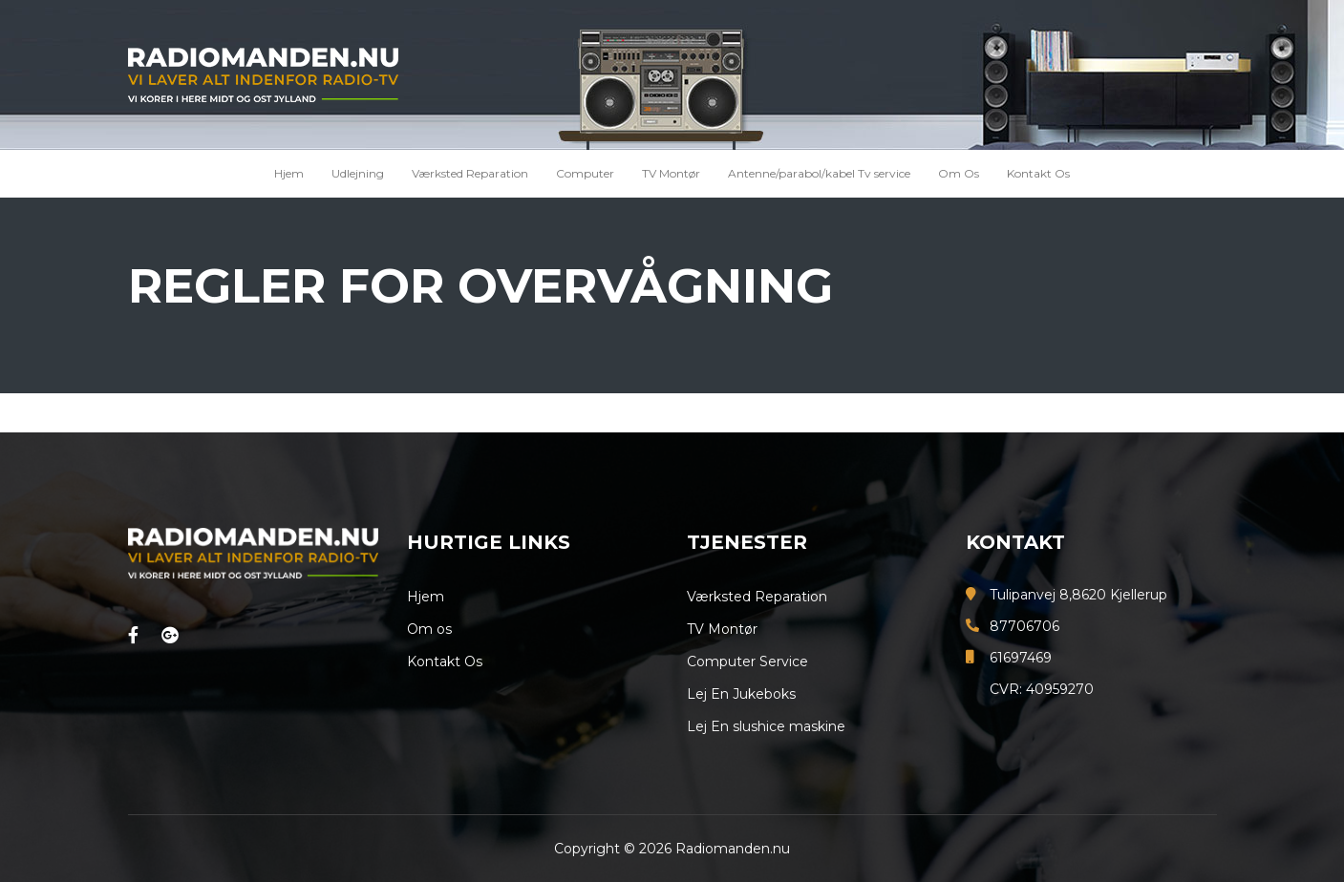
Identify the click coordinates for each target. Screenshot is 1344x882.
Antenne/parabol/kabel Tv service (819, 173)
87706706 (1024, 626)
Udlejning (357, 173)
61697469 (1021, 657)
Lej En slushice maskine (766, 726)
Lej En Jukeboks (741, 694)
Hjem (289, 173)
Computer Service (747, 661)
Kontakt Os (1038, 173)
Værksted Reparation (470, 173)
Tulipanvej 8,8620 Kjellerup (1078, 594)
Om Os (958, 173)
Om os (429, 629)
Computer (585, 173)
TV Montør (671, 173)
